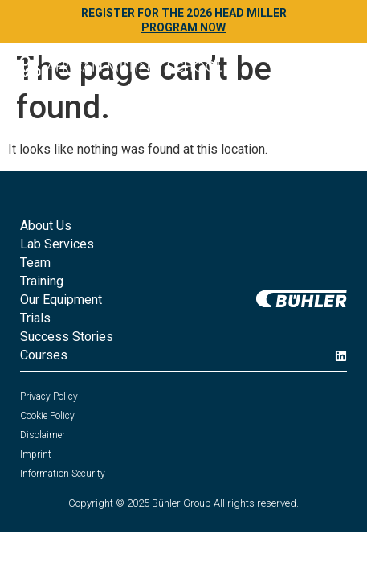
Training (41, 281)
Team (35, 262)
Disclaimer (42, 435)
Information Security (62, 473)
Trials (35, 318)
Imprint (35, 454)
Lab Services (57, 244)
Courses (43, 355)
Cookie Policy (47, 415)
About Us (45, 225)
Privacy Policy (49, 396)
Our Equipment (61, 299)
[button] (333, 69)
